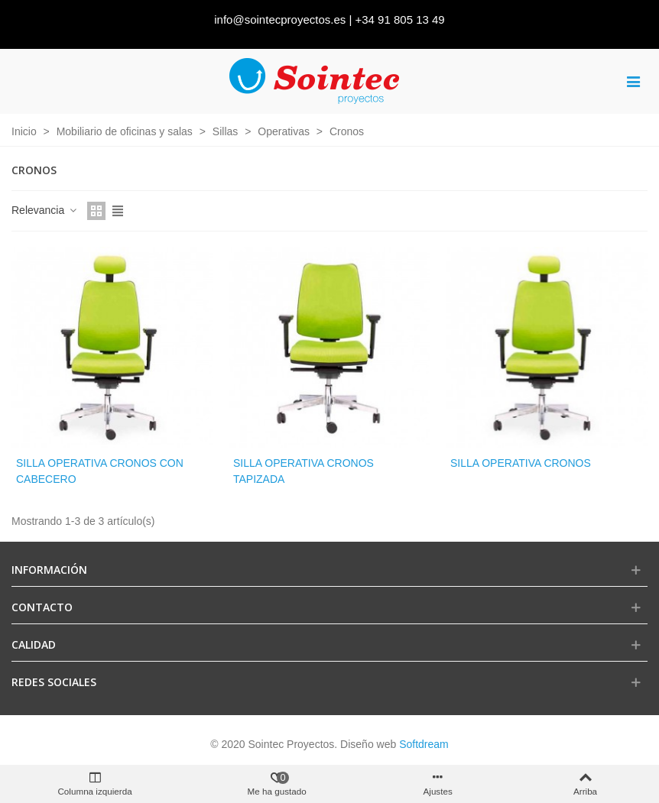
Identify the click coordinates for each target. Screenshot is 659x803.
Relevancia (44, 210)
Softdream (424, 744)
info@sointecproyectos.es (280, 19)
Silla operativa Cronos (520, 463)
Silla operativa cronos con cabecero (99, 471)
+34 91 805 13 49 (400, 19)
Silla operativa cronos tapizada (303, 471)
